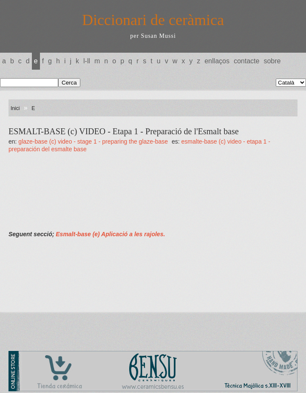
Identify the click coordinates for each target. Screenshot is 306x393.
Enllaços (217, 61)
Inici (15, 108)
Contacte (246, 61)
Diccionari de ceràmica (153, 19)
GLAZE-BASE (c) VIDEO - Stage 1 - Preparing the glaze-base (94, 141)
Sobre (272, 61)
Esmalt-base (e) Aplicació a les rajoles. (110, 234)
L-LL (86, 61)
